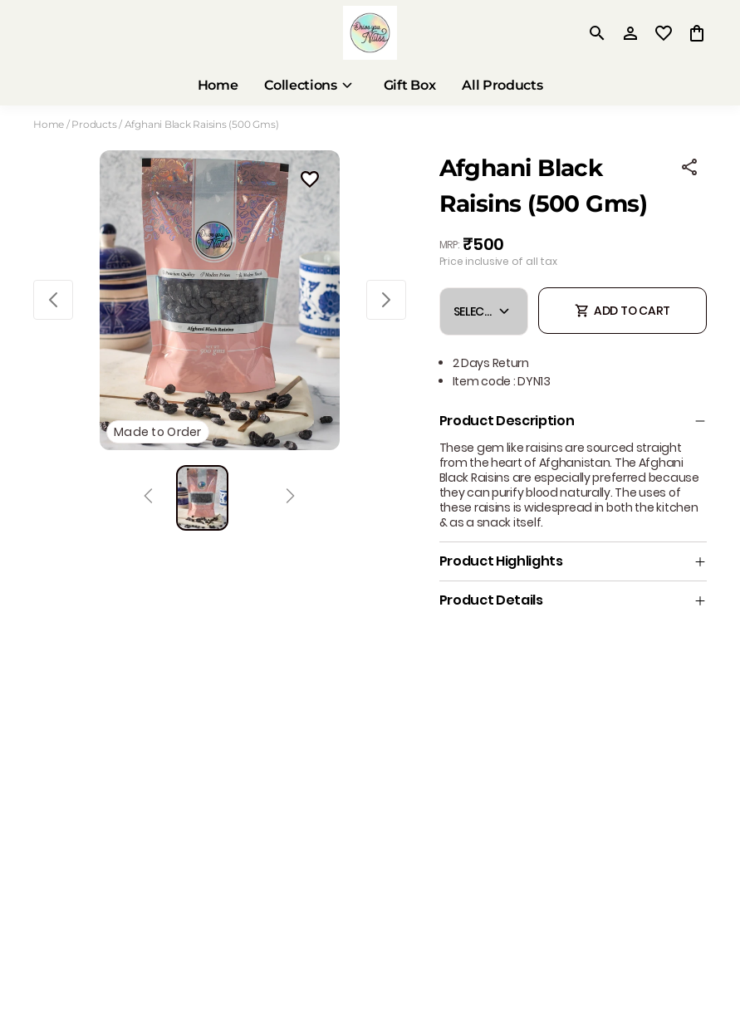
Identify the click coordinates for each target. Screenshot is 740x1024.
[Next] (290, 498)
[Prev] (148, 498)
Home (48, 124)
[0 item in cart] (697, 33)
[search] (597, 33)
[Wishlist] (310, 182)
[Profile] (630, 33)
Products (93, 124)
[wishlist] (664, 33)
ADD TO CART (622, 310)
